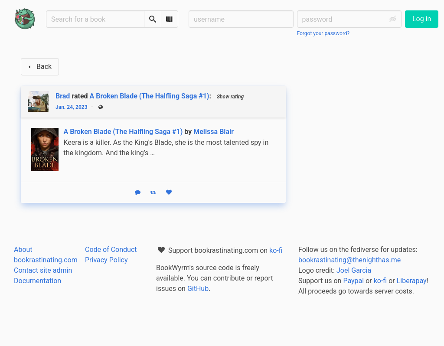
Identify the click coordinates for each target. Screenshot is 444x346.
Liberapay (412, 281)
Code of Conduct (111, 249)
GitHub (198, 288)
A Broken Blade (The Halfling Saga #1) (149, 96)
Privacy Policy (106, 260)
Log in (421, 19)
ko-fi (276, 250)
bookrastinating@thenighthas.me (349, 260)
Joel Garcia (353, 270)
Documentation (37, 281)
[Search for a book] (95, 19)
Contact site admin (43, 270)
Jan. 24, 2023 (72, 107)
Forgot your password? (323, 33)
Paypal (353, 281)
